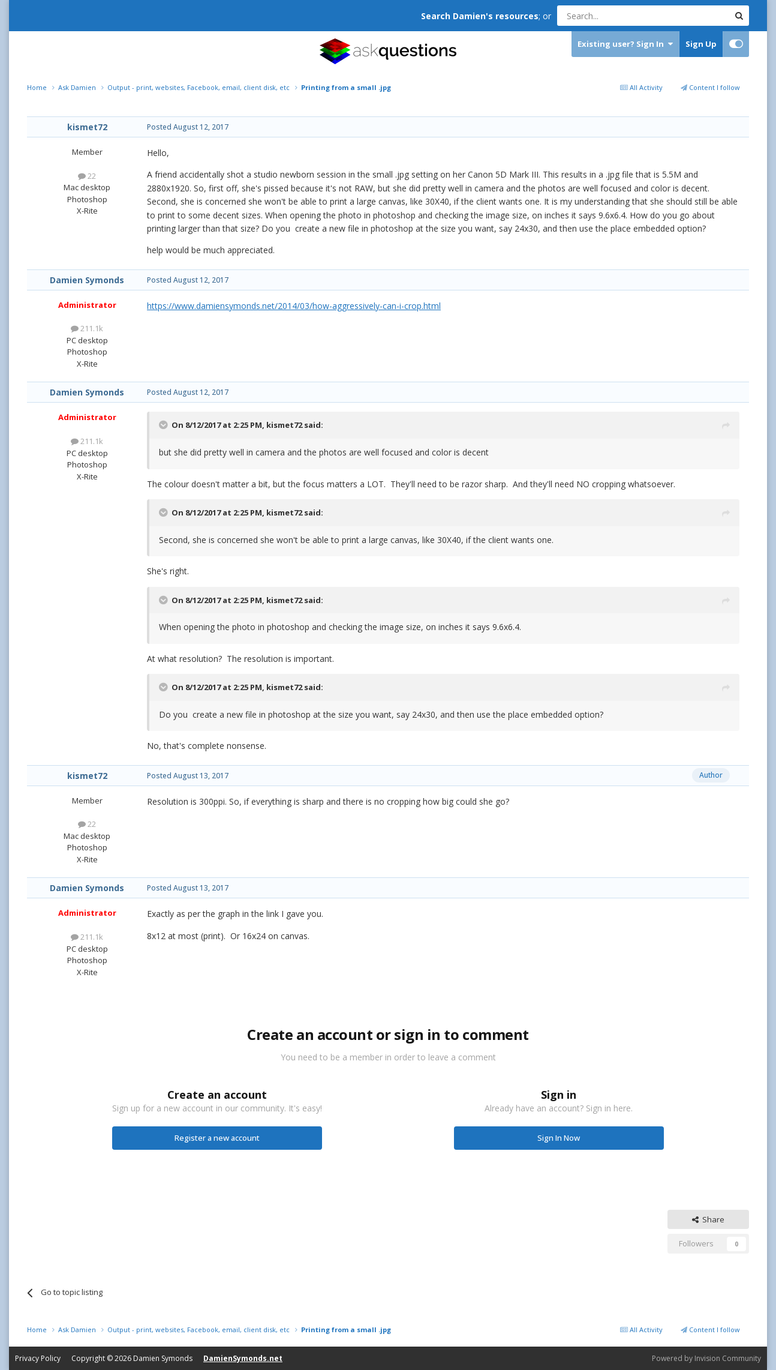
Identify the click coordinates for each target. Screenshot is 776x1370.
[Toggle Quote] (164, 425)
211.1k (87, 328)
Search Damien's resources (480, 16)
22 (87, 175)
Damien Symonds (87, 280)
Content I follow (710, 87)
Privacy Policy (38, 1358)
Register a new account (217, 1137)
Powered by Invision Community (706, 1358)
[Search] (613, 15)
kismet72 (87, 127)
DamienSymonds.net (242, 1358)
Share (708, 1219)
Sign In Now (558, 1137)
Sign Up (701, 43)
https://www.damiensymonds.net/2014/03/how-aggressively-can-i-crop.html (294, 305)
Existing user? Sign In (625, 44)
